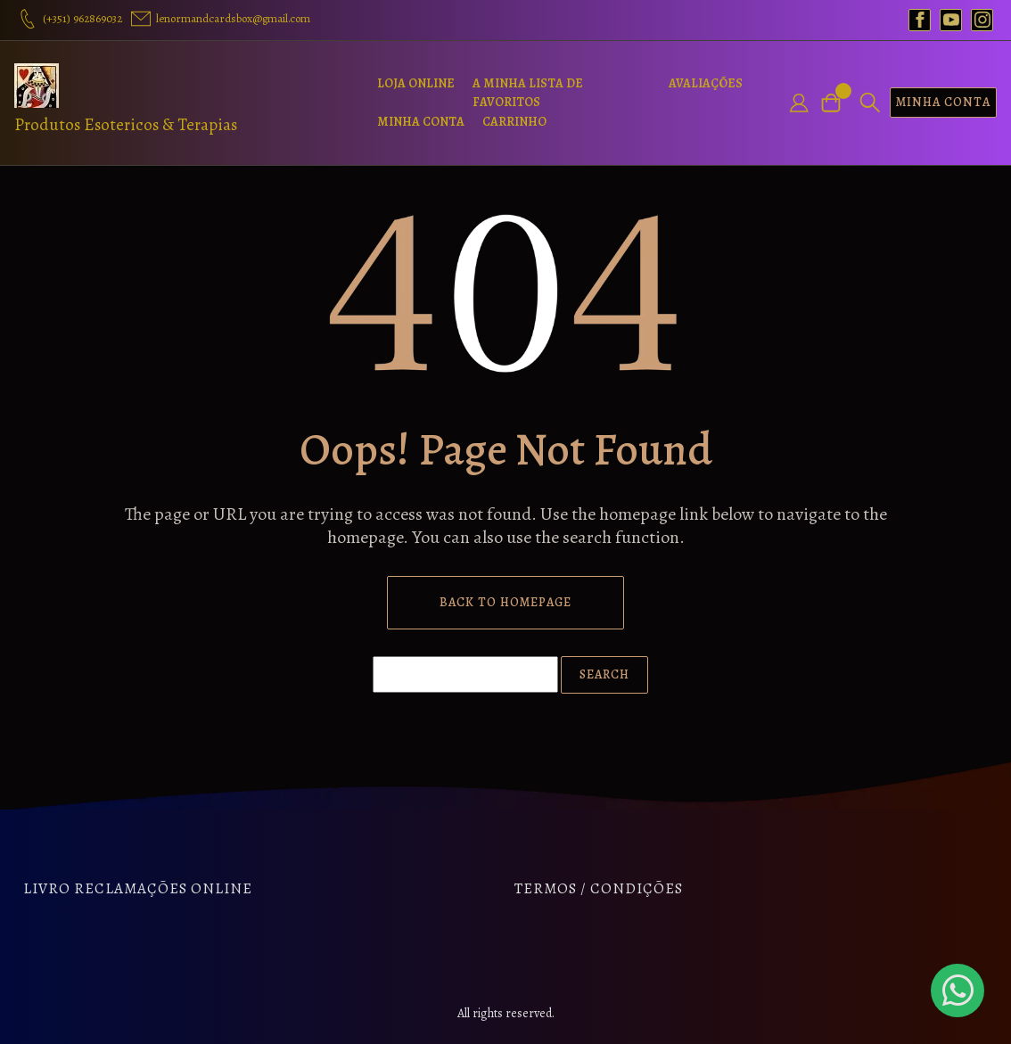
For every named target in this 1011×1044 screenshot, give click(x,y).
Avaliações (706, 83)
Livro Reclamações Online (137, 888)
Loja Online (416, 83)
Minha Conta (420, 121)
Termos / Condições (598, 888)
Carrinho (514, 121)
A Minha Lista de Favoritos (528, 93)
